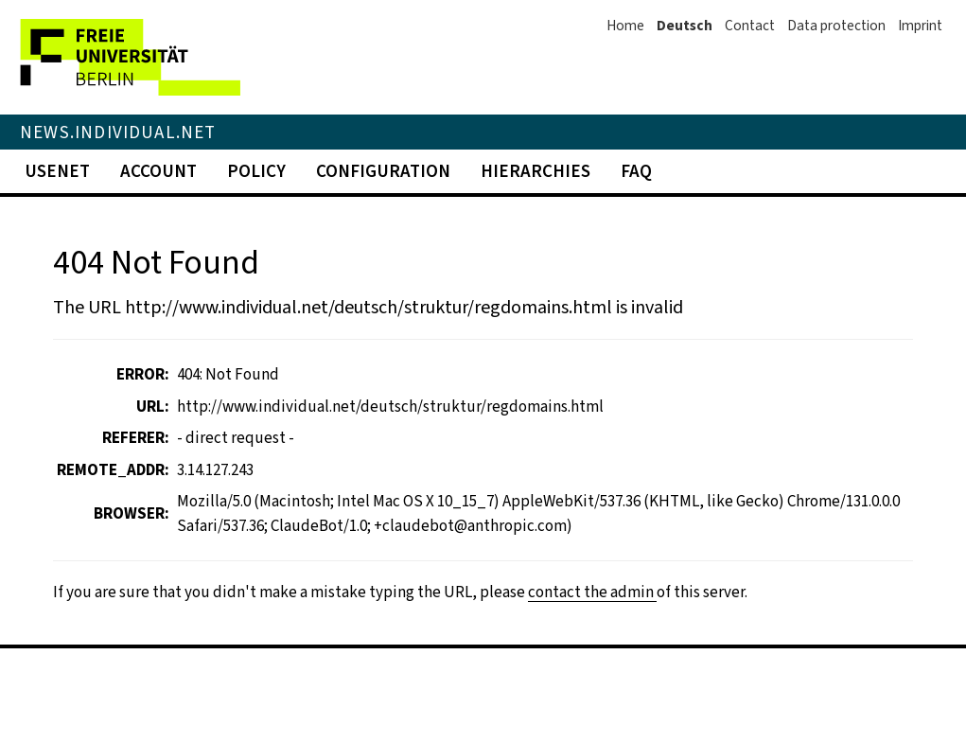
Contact (750, 25)
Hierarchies (535, 171)
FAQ (636, 171)
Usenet (57, 171)
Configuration (383, 171)
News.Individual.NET (118, 132)
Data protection (836, 25)
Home (625, 25)
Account (158, 171)
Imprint (920, 25)
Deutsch (684, 25)
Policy (256, 171)
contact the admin (592, 592)
